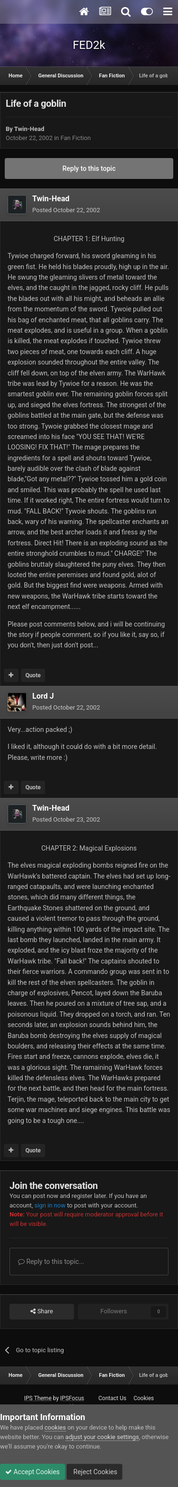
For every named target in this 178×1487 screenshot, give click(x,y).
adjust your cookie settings (102, 1436)
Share (41, 1311)
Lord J (43, 696)
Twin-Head (29, 128)
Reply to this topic (89, 168)
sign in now (50, 1205)
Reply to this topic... (51, 1261)
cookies (55, 1427)
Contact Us (112, 1398)
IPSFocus (72, 1398)
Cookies (143, 1398)
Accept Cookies (32, 1472)
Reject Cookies (94, 1472)
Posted (66, 210)
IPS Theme (38, 1398)
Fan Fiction (76, 137)
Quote (32, 675)
